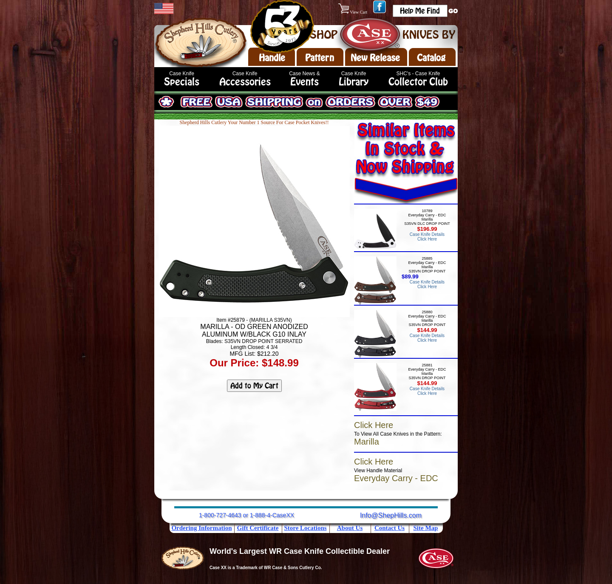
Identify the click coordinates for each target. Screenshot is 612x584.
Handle (272, 58)
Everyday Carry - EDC (396, 478)
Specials (181, 81)
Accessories (245, 81)
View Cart (353, 12)
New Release (375, 58)
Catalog (431, 58)
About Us (350, 527)
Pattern (319, 58)
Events (304, 81)
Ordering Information (201, 527)
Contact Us (389, 527)
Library (353, 81)
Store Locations (305, 527)
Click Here (373, 425)
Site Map (426, 527)
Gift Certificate (258, 527)
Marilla (366, 441)
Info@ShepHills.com (391, 515)
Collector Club (418, 81)
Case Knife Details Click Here (427, 236)
